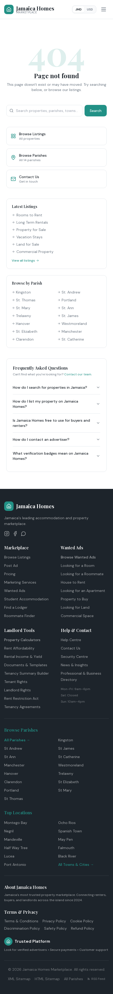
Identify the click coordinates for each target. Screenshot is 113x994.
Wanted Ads (14, 590)
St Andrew (13, 748)
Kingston (21, 292)
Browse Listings (17, 557)
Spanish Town (70, 831)
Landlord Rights (17, 690)
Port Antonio (15, 864)
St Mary (65, 790)
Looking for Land (75, 607)
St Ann (10, 756)
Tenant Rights (15, 681)
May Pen (65, 839)
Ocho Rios (67, 822)
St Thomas (13, 798)
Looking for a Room (77, 565)
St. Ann (65, 308)
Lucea (9, 856)
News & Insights (74, 665)
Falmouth (66, 847)
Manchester (69, 331)
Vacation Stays (27, 237)
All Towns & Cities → (76, 864)
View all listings (25, 260)
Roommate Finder (19, 615)
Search (96, 110)
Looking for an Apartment (83, 590)
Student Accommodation (26, 599)
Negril (9, 831)
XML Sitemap (19, 978)
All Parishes (73, 978)
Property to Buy (74, 599)
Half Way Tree (16, 847)
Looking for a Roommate (82, 574)
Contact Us (70, 648)
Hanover (21, 323)
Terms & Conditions (21, 921)
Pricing (9, 574)
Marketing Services (20, 582)
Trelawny (21, 315)
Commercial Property (32, 251)
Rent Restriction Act (21, 698)
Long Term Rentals (30, 222)
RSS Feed (96, 979)
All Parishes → (17, 740)
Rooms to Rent (27, 215)
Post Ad (11, 565)
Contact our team (77, 374)
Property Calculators (22, 639)
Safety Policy (55, 928)
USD (90, 9)
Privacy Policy (54, 921)
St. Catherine (70, 339)
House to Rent (73, 582)
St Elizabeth (68, 782)
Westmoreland (72, 323)
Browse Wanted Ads (78, 557)
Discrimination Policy (22, 928)
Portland (66, 300)
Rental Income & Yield (23, 656)
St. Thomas (23, 300)
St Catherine (69, 756)
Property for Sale (29, 229)
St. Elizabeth (24, 331)
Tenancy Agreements (22, 706)
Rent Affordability (19, 648)
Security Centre (74, 656)
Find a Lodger (15, 607)
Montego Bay (15, 822)
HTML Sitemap (47, 978)
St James (66, 748)
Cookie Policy (81, 921)
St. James (68, 315)
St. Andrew (68, 292)
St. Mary (21, 308)
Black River (67, 856)
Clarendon (23, 339)
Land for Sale (25, 244)
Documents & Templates (25, 665)
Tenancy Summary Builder (26, 673)
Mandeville (13, 839)
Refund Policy (82, 928)
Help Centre (71, 639)
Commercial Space (77, 615)
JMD (78, 9)
